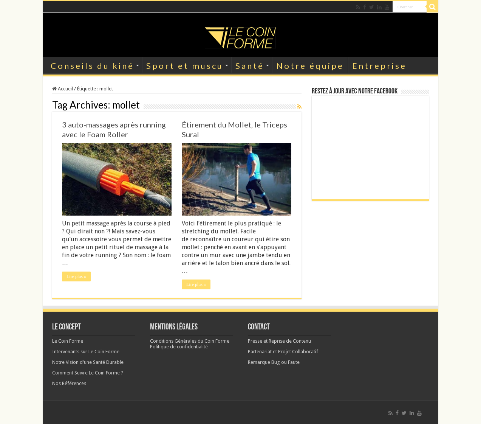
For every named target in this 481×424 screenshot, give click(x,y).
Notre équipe (310, 66)
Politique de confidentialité (179, 346)
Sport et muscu (184, 66)
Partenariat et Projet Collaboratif (283, 351)
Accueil (62, 89)
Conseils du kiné (92, 66)
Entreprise (379, 66)
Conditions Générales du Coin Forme (189, 341)
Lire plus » (76, 276)
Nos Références (69, 383)
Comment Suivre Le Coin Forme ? (87, 373)
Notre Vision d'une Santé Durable (88, 362)
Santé (249, 66)
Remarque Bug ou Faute (274, 362)
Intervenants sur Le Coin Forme (85, 351)
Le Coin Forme (67, 341)
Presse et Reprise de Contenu (279, 341)
